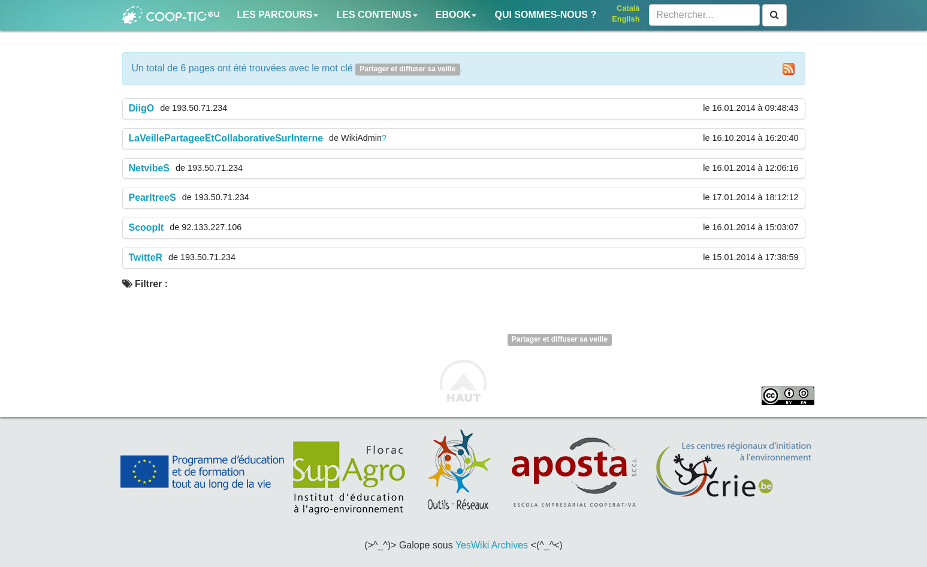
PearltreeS (152, 197)
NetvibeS (149, 168)
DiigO (142, 108)
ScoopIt (146, 227)
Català (628, 8)
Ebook (456, 15)
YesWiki (472, 545)
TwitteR (146, 257)
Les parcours (278, 15)
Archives (509, 545)
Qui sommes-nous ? (545, 15)
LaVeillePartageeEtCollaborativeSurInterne (226, 138)
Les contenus (376, 15)
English (625, 18)
